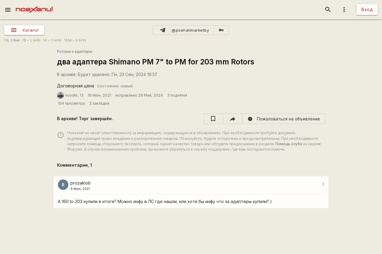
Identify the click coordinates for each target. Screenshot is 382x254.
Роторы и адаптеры (74, 51)
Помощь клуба (288, 144)
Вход (367, 9)
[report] (284, 118)
